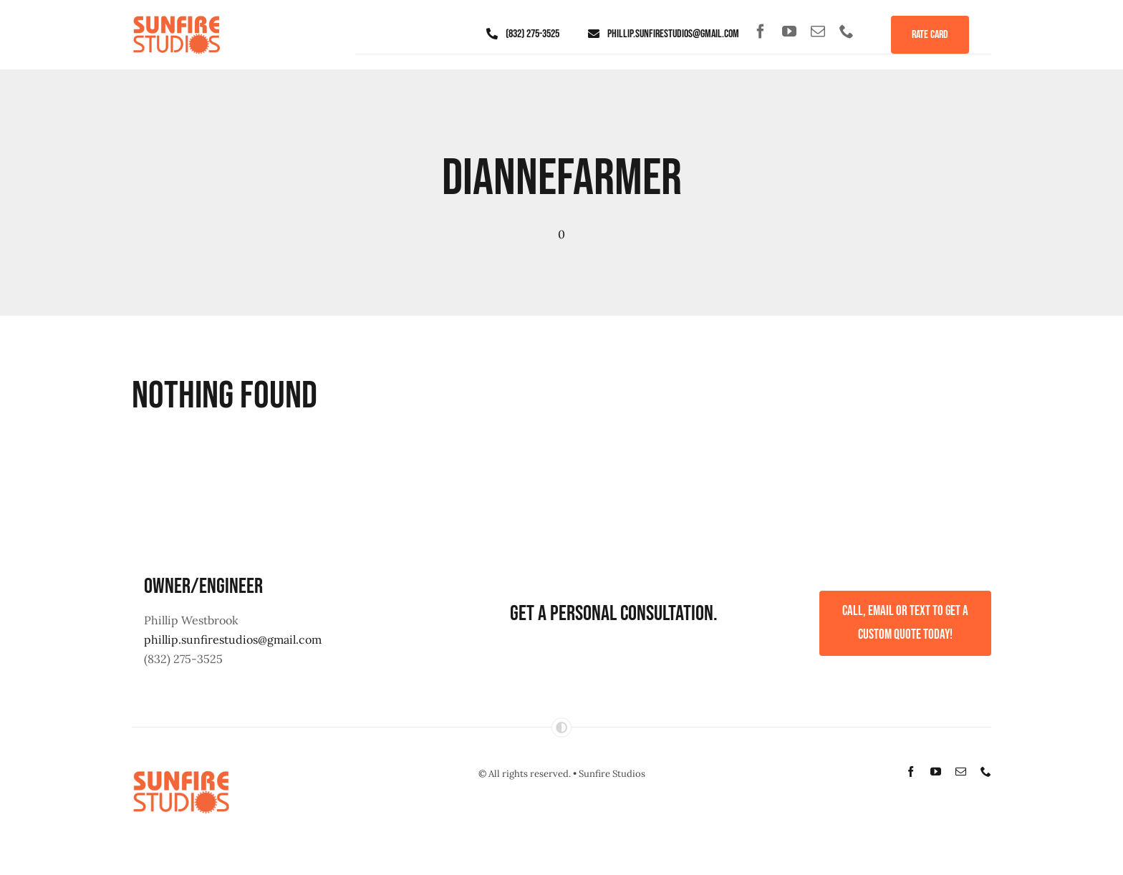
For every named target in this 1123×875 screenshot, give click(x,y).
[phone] (846, 31)
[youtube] (789, 31)
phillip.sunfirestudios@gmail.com (233, 639)
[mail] (818, 31)
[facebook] (760, 31)
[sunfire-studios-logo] (176, 17)
